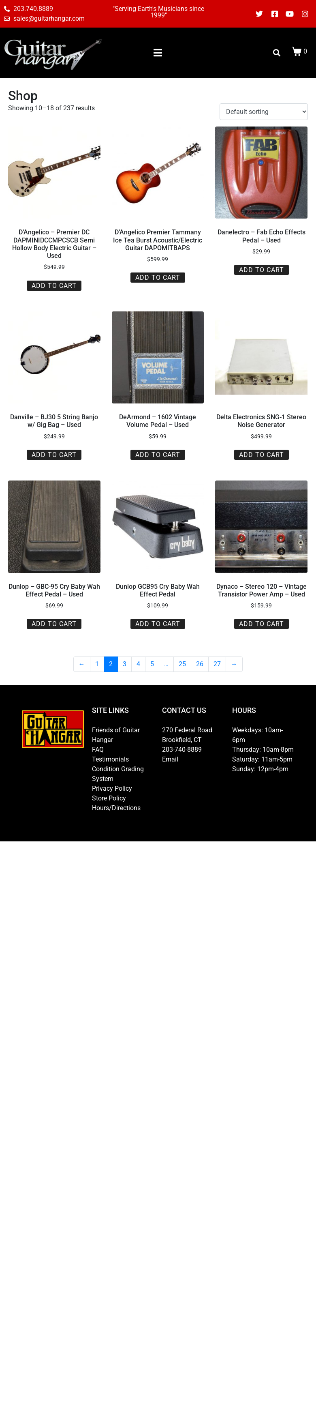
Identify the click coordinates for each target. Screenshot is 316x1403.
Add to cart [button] (54, 286)
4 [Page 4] (138, 664)
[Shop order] (264, 111)
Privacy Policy (112, 788)
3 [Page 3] (124, 664)
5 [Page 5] (152, 664)
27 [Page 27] (217, 664)
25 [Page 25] (182, 664)
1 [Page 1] (97, 664)
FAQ (98, 749)
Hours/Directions (116, 808)
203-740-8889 (182, 749)
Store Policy (109, 798)
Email (170, 759)
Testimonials (110, 759)
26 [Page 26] (199, 664)
